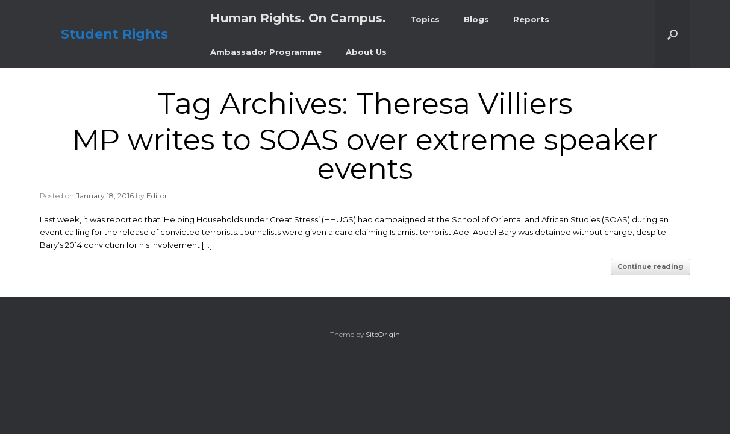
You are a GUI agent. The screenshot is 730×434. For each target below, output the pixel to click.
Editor (156, 195)
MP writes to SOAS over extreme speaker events (365, 154)
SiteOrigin (383, 334)
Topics (425, 19)
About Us (366, 52)
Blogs (476, 19)
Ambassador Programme (266, 52)
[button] (672, 34)
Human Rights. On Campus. (298, 18)
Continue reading (650, 266)
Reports (531, 19)
